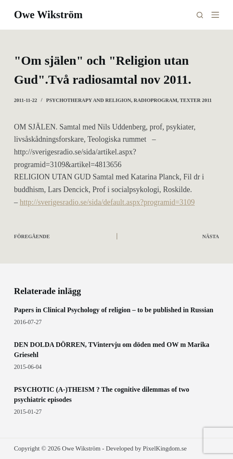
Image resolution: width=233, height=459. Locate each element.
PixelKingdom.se (165, 448)
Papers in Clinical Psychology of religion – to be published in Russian (113, 309)
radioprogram (155, 100)
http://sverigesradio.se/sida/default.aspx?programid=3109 (107, 202)
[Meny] (215, 15)
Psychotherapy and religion (88, 100)
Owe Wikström (48, 14)
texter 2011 (196, 100)
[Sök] (200, 15)
